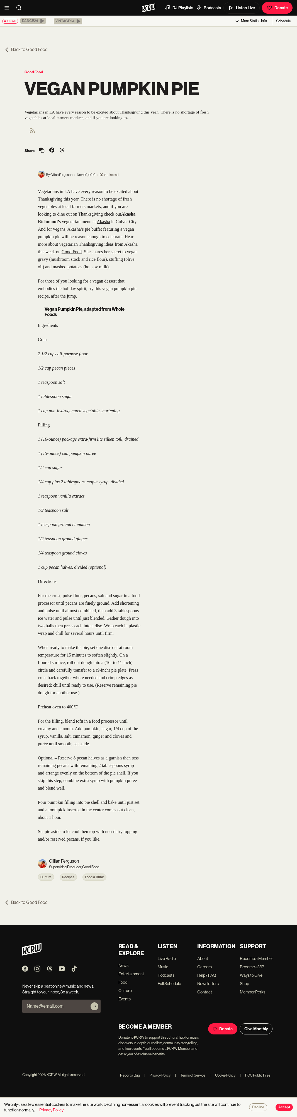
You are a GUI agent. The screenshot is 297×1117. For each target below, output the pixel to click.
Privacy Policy (157, 1075)
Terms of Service (190, 1075)
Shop (244, 983)
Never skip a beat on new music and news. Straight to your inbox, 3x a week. (58, 989)
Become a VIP (252, 966)
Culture (46, 877)
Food (122, 982)
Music (163, 966)
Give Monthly (256, 1028)
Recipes (68, 877)
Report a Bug (130, 1075)
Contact (204, 992)
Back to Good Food (26, 49)
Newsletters (208, 983)
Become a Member (256, 958)
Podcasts (208, 7)
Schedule (283, 21)
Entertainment (131, 973)
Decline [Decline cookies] (258, 1107)
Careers (204, 966)
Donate (277, 8)
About (202, 958)
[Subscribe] (94, 1006)
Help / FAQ (206, 975)
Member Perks (252, 992)
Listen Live (241, 8)
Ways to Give (251, 975)
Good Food (34, 72)
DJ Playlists (179, 7)
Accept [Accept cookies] (284, 1107)
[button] (33, 21)
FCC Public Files (255, 1075)
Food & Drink (94, 877)
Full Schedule (169, 983)
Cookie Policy (222, 1075)
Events (124, 999)
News (123, 965)
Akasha (103, 221)
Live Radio (167, 958)
